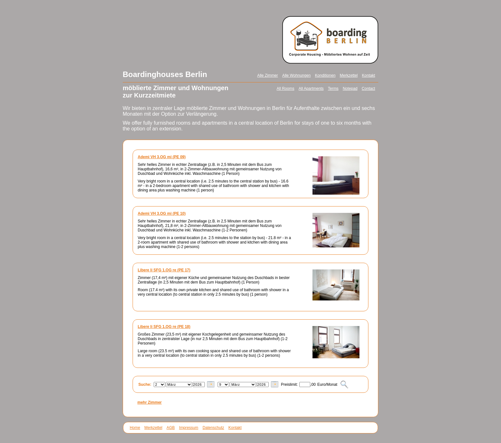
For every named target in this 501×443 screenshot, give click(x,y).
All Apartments (310, 88)
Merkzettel (349, 75)
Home (135, 427)
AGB (170, 427)
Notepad (350, 88)
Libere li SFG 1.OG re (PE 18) (164, 326)
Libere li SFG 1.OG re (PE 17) (164, 270)
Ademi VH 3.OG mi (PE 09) (162, 157)
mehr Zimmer (149, 402)
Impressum (188, 427)
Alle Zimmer (267, 75)
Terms (333, 88)
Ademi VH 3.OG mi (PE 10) (162, 213)
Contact (368, 88)
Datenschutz (213, 427)
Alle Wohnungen (296, 75)
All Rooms (285, 88)
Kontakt (368, 75)
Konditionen (325, 75)
